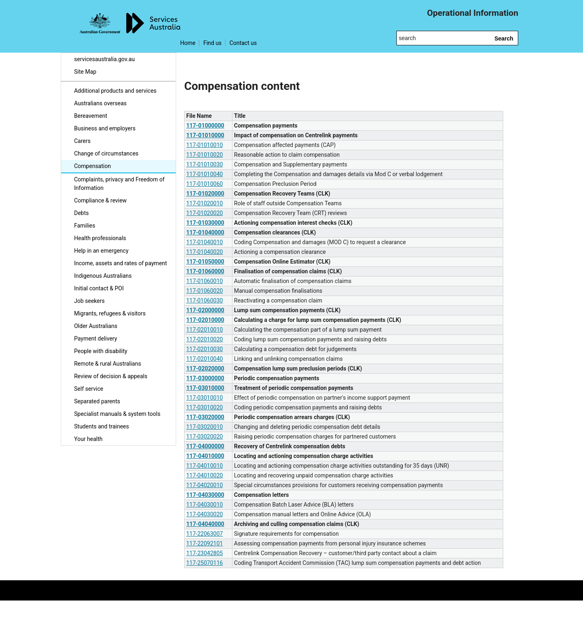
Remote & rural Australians (107, 363)
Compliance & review (100, 200)
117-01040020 (204, 252)
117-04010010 (204, 465)
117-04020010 (204, 485)
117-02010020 (204, 339)
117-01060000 (205, 271)
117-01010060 (204, 184)
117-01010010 (204, 145)
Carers (82, 141)
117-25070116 (204, 563)
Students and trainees (101, 426)
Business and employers (105, 128)
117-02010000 (205, 320)
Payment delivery (95, 338)
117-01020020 (204, 213)
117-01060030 (204, 300)
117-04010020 (204, 475)
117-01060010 (204, 281)
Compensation (92, 166)
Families (84, 225)
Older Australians (95, 326)
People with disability (100, 351)
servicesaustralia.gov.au (104, 59)
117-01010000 (205, 135)
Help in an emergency (101, 250)
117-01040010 (204, 242)
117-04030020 (204, 514)
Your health (88, 439)
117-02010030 (204, 349)
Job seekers (89, 301)
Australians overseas (100, 103)
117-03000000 (205, 378)
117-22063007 (204, 533)
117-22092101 (204, 543)
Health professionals (100, 238)
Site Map (85, 71)
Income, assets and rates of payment (120, 263)
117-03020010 (204, 427)
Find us (212, 43)
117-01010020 (204, 154)
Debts (81, 213)
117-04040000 (205, 524)
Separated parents (97, 401)
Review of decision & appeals (110, 376)
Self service (88, 388)
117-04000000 (205, 446)
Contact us (243, 43)
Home (188, 43)
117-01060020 (204, 290)
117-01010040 (204, 174)
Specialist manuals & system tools (117, 414)
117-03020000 (205, 417)
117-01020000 (205, 193)
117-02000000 (205, 310)
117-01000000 (205, 125)
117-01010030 (204, 164)
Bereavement (90, 116)
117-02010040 (204, 359)
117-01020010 (204, 203)
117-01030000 (205, 222)
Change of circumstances (106, 153)
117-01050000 (205, 261)
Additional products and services (115, 90)
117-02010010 (204, 329)
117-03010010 (204, 397)
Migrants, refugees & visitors (110, 313)
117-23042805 (204, 553)
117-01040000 (205, 232)
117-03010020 (204, 407)
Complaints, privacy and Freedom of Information (119, 183)
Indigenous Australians (103, 276)
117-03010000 (205, 388)
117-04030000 (205, 495)
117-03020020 (204, 436)
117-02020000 (205, 368)
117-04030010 (204, 504)
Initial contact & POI (99, 288)
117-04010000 (205, 456)
